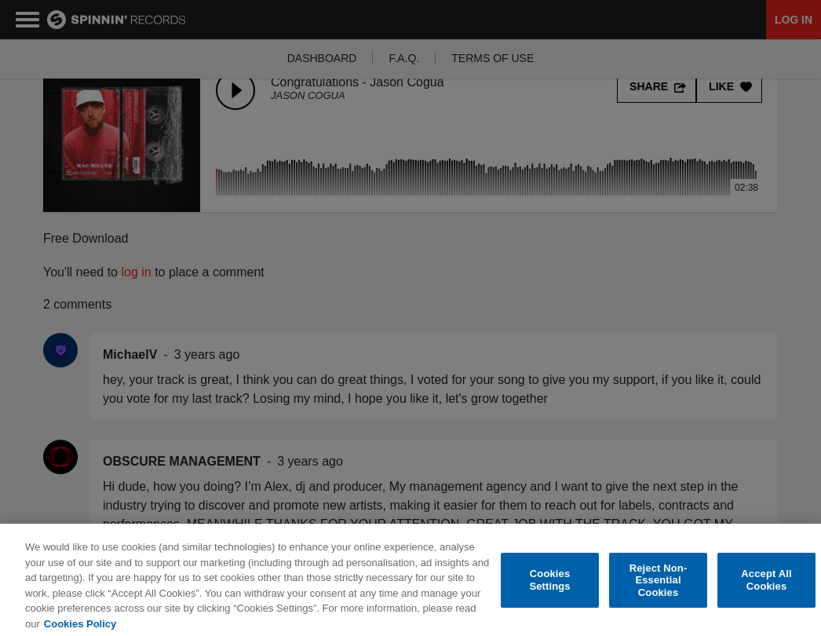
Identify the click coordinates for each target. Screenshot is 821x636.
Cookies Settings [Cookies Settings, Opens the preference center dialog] (549, 588)
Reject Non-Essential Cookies (658, 588)
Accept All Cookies (766, 588)
